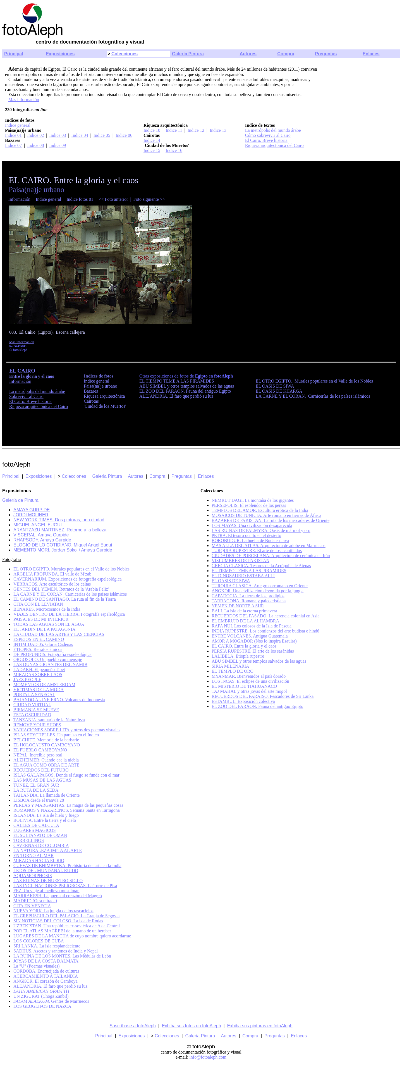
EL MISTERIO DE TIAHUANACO (244, 686)
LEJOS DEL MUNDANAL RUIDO (45, 870)
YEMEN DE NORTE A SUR (238, 605)
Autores (248, 53)
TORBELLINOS (28, 840)
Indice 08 (35, 145)
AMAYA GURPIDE (31, 509)
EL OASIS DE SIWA (275, 386)
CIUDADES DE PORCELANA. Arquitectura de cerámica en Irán (271, 555)
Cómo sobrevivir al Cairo (268, 135)
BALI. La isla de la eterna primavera (244, 610)
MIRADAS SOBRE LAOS (37, 674)
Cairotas (91, 401)
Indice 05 (102, 135)
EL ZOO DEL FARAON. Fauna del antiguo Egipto (185, 391)
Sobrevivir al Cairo (26, 396)
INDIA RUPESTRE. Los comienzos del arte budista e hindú (265, 631)
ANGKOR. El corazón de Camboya (45, 981)
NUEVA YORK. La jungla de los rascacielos (53, 910)
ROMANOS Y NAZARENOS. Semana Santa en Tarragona (66, 810)
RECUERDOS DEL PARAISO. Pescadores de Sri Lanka (263, 696)
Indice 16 (174, 150)
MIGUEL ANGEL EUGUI (37, 524)
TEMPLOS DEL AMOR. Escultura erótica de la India (260, 510)
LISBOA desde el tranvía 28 (38, 800)
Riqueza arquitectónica (104, 396)
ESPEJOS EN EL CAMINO (38, 639)
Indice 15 (151, 150)
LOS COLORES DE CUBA (38, 941)
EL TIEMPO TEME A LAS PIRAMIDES (176, 381)
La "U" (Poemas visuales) (36, 966)
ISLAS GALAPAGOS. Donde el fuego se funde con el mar (66, 775)
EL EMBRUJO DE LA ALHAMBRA (245, 621)
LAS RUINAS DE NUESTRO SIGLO (48, 880)
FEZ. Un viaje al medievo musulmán (46, 890)
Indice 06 (124, 135)
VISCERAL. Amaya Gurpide (41, 535)
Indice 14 (151, 140)
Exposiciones (60, 53)
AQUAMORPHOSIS (32, 875)
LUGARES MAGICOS (34, 830)
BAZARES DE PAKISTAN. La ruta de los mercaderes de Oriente (270, 520)
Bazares (91, 391)
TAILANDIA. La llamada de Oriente (46, 795)
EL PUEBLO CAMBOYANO (40, 750)
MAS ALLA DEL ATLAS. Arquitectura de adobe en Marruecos (269, 545)
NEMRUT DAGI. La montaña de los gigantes (253, 500)
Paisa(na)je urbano (100, 386)
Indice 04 (79, 135)
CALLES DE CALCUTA (36, 825)
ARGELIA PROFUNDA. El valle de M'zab (52, 574)
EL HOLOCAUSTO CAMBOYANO (46, 744)
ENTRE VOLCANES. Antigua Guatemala (250, 636)
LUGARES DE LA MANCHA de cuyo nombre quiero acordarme (72, 935)
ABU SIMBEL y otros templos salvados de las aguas (186, 386)
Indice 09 (57, 145)
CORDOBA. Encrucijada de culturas (46, 971)
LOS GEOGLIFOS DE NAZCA (42, 1006)
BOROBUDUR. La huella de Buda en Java (250, 540)
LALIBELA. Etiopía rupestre (238, 656)
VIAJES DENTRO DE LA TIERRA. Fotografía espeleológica (69, 614)
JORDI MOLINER (30, 514)
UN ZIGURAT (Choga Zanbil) (40, 996)
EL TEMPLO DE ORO (232, 671)
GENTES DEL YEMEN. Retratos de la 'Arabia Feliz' (61, 589)
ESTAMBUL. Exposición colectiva (243, 701)
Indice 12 (196, 130)
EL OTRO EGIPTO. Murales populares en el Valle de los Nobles (314, 381)
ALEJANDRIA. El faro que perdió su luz (176, 396)
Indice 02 (35, 135)
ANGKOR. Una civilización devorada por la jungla (257, 590)
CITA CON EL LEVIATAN (38, 604)
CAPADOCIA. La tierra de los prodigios (248, 595)
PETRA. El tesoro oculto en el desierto (246, 535)
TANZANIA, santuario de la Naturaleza (49, 719)
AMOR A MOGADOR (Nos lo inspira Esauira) (254, 641)
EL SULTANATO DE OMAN (40, 835)
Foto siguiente (146, 199)
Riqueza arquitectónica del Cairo (274, 145)
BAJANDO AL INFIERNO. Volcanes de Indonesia (59, 699)
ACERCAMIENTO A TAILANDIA (45, 976)
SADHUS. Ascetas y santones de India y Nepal (55, 951)
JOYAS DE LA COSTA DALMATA (45, 961)
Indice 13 (218, 130)
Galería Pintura (188, 53)
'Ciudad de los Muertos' (105, 406)
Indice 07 (13, 145)
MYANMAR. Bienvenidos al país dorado (249, 676)
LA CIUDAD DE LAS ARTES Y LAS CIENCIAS (58, 634)
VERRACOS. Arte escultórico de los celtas (52, 584)
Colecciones (124, 53)
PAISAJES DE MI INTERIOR (40, 619)
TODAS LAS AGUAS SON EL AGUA (48, 624)
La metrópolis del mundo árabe (273, 130)
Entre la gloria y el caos (31, 376)
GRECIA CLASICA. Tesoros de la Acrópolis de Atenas (261, 565)
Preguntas (326, 53)
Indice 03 (57, 135)
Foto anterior (116, 199)
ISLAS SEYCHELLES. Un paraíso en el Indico (56, 734)
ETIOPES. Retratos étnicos (37, 649)
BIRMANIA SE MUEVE (36, 709)
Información (19, 199)
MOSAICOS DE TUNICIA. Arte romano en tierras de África (266, 515)
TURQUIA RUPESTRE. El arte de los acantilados (257, 550)
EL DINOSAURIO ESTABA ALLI (243, 575)
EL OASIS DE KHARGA (279, 391)
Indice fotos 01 (79, 199)
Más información (23, 99)
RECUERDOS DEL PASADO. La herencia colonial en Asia (265, 615)
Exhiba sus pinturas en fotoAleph (260, 1025)
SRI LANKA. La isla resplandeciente (46, 946)
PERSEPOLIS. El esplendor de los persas (249, 505)
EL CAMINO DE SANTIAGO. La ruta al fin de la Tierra (64, 599)
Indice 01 (13, 135)
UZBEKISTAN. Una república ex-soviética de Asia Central (66, 925)
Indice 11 (174, 130)
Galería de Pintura (20, 500)
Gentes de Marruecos (51, 1001)
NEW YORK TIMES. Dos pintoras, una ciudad (58, 519)
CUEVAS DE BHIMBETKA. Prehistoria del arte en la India (67, 865)
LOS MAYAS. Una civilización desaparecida (252, 525)
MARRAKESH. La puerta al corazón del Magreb (57, 895)
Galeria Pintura (107, 476)
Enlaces (371, 53)
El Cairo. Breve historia (266, 140)
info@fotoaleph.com (207, 1057)
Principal (13, 53)
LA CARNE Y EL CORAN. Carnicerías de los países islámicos (313, 396)
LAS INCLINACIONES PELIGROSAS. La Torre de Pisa (65, 885)
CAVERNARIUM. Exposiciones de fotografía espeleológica (67, 579)
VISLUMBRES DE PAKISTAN (240, 560)
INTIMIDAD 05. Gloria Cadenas (43, 644)
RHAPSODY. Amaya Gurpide (42, 540)
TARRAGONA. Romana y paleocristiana (249, 600)
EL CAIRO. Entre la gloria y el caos (244, 646)
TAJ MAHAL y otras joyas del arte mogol (249, 691)
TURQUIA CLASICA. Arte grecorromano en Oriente (260, 585)
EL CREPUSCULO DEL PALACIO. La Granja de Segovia (66, 915)
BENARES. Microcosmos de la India (46, 609)
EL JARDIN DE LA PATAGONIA (44, 629)
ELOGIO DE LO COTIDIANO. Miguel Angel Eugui (62, 545)
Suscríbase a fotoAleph (133, 1025)
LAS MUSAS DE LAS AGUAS (42, 780)
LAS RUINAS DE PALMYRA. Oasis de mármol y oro (261, 530)
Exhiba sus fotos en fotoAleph (191, 1025)
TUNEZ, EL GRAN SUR (36, 785)
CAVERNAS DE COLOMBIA (41, 845)
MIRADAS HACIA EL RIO (38, 860)
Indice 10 (151, 130)
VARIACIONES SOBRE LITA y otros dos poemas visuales (66, 729)
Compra (285, 53)
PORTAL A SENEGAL (34, 694)
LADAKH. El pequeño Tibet (39, 669)
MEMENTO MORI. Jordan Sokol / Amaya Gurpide (62, 550)
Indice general (17, 125)
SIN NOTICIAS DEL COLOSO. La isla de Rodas (58, 920)
